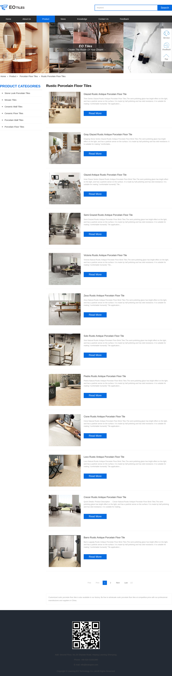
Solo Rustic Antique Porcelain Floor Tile (104, 336)
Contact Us (104, 19)
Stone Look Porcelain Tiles (17, 93)
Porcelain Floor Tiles (29, 76)
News (63, 19)
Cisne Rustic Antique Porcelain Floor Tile (104, 416)
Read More (95, 113)
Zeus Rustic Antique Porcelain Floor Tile (104, 295)
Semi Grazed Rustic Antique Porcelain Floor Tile (108, 215)
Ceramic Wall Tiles (13, 106)
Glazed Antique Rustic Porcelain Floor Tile (105, 175)
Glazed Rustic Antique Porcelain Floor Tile (105, 94)
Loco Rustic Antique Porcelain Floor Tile (104, 457)
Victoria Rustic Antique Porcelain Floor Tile (105, 255)
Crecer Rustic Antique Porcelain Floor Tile (105, 497)
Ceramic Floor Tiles (14, 113)
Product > (13, 76)
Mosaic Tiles (10, 100)
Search (165, 7)
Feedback (124, 19)
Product (45, 19)
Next (118, 583)
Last (126, 583)
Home (8, 19)
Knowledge (82, 19)
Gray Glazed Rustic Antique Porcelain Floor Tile (108, 134)
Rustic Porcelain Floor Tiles (53, 76)
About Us (27, 19)
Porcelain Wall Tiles (14, 120)
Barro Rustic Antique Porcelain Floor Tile (104, 537)
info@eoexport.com (89, 665)
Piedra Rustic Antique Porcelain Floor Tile (105, 376)
